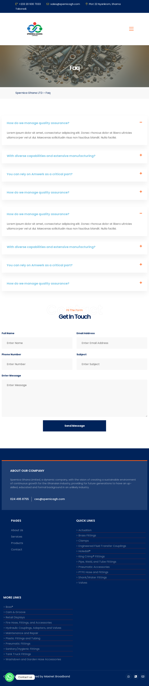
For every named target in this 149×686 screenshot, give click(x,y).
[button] (74, 123)
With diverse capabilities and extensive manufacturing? (51, 156)
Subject (82, 354)
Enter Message (11, 375)
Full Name (8, 333)
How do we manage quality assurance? (38, 123)
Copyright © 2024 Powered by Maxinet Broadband (36, 676)
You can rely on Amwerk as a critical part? (39, 174)
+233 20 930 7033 (28, 4)
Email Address (86, 333)
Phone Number (11, 354)
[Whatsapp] (9, 677)
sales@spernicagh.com (63, 4)
